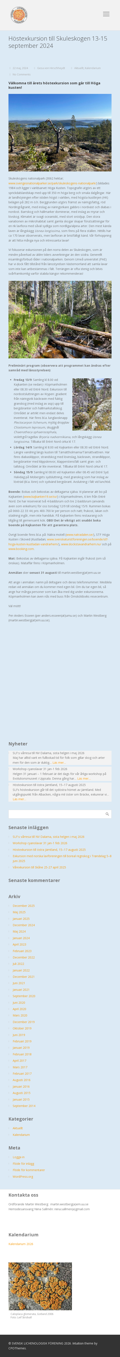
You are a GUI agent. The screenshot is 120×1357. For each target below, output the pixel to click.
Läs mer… (59, 762)
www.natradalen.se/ (79, 535)
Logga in (19, 1157)
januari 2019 (21, 1048)
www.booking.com (21, 549)
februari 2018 (22, 1054)
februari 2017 (22, 1073)
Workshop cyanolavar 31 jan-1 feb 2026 (40, 843)
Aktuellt (79, 68)
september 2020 (24, 996)
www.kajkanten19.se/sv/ (40, 497)
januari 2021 (21, 990)
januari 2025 (21, 919)
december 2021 (24, 977)
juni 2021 (19, 983)
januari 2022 (21, 970)
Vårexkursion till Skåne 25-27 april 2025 (39, 867)
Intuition (78, 1343)
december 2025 (24, 906)
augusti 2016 (21, 1080)
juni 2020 (19, 1003)
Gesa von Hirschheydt (51, 68)
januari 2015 (21, 1099)
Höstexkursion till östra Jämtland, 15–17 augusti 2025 (49, 850)
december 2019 (24, 1022)
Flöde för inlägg (23, 1164)
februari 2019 (22, 1041)
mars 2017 (20, 1067)
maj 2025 (19, 912)
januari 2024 (21, 938)
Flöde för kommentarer (29, 1170)
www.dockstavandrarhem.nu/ (81, 544)
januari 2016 (21, 1086)
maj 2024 (19, 931)
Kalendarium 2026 (20, 1244)
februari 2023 (22, 951)
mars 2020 (20, 1015)
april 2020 (19, 1009)
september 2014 (24, 1106)
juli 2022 (18, 964)
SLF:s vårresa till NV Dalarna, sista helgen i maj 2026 (48, 837)
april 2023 (19, 944)
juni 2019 (19, 1035)
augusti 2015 (21, 1093)
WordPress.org (23, 1177)
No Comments (22, 74)
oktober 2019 (22, 1028)
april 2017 (19, 1061)
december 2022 (24, 957)
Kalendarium (93, 68)
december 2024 (24, 925)
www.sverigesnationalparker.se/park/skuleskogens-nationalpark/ (52, 183)
